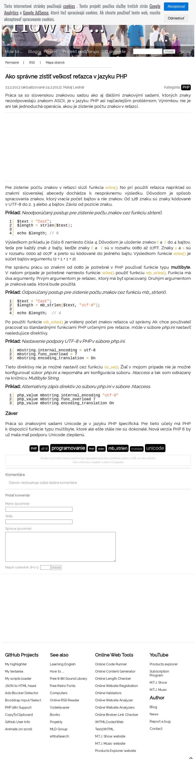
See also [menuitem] (59, 655)
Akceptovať (176, 6)
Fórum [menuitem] (50, 51)
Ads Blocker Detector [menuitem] (21, 693)
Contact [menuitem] (156, 729)
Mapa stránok (55, 62)
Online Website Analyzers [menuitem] (114, 707)
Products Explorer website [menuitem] (115, 751)
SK (183, 52)
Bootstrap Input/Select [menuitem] (23, 700)
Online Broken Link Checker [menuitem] (116, 715)
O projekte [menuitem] (115, 51)
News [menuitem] (154, 714)
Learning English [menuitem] (63, 664)
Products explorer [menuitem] (164, 664)
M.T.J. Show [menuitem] (158, 683)
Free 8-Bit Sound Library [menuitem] (68, 679)
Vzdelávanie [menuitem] (59, 707)
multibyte (136, 449)
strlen (101, 449)
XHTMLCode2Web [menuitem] (109, 722)
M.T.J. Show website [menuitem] (110, 736)
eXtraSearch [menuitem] (59, 736)
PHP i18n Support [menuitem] (18, 707)
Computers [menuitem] (58, 693)
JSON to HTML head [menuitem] (20, 686)
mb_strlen (117, 448)
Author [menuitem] (157, 697)
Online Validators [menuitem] (108, 693)
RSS (32, 62)
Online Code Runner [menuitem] (111, 664)
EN (189, 52)
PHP (185, 87)
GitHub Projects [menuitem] (21, 655)
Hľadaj (169, 51)
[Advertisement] (98, 147)
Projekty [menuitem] (56, 722)
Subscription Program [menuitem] (159, 673)
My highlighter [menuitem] (16, 664)
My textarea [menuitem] (14, 671)
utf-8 (44, 448)
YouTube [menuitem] (159, 655)
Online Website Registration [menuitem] (116, 686)
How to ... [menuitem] (13, 51)
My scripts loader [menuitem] (18, 679)
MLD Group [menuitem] (58, 729)
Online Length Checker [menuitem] (113, 679)
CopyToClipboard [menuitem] (19, 715)
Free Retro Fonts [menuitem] (62, 686)
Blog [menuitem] (33, 51)
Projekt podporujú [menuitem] (81, 51)
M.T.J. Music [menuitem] (158, 690)
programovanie (68, 448)
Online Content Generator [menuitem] (115, 671)
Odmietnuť (176, 18)
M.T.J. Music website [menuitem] (110, 744)
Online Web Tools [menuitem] (114, 655)
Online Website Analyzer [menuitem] (114, 700)
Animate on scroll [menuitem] (18, 729)
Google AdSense (35, 12)
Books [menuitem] (55, 715)
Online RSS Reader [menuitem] (64, 700)
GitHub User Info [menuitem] (17, 722)
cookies (69, 6)
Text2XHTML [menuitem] (104, 729)
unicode (155, 448)
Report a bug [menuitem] (160, 721)
